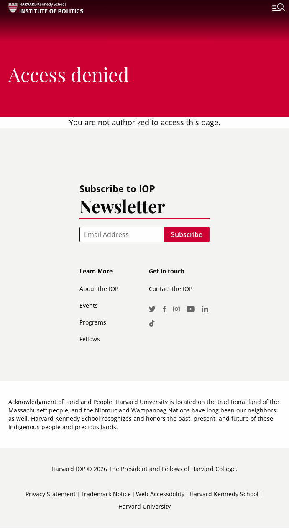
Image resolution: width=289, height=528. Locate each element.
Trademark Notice (106, 494)
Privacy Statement (51, 494)
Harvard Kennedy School (223, 494)
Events (88, 305)
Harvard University (144, 506)
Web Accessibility (160, 494)
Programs (92, 322)
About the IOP (98, 289)
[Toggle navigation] (272, 8)
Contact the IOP (170, 289)
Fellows (89, 339)
